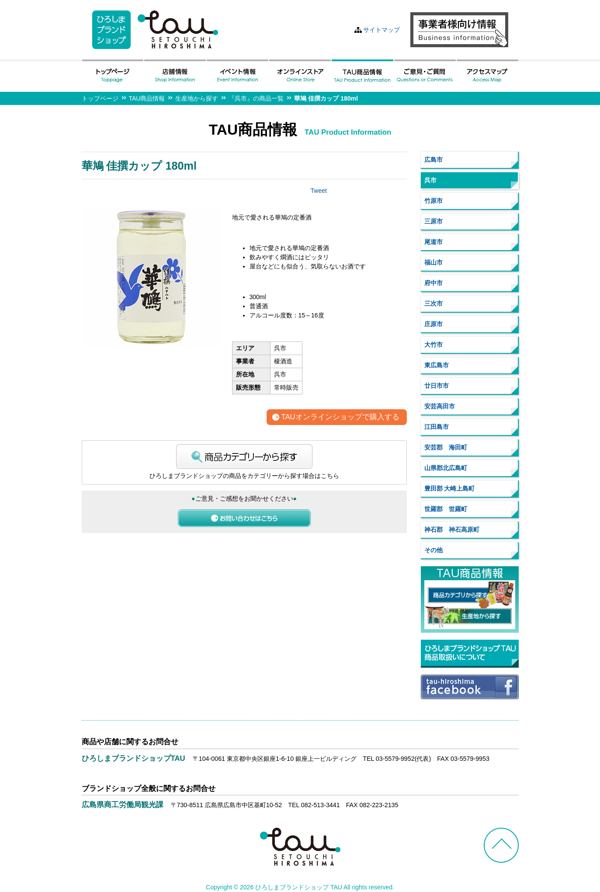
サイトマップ (381, 29)
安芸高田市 (439, 406)
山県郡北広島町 (445, 467)
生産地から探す (196, 98)
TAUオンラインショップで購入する (340, 417)
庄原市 (433, 324)
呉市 (430, 180)
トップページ (100, 98)
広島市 (433, 159)
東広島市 (436, 365)
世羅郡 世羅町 (445, 508)
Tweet (319, 190)
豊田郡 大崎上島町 (449, 488)
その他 (433, 550)
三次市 (433, 303)
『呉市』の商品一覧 (256, 98)
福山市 (433, 262)
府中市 (433, 282)
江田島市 (436, 426)
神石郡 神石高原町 (451, 529)
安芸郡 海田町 (445, 447)
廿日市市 (436, 385)
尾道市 (433, 241)
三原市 (433, 221)
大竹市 (433, 344)
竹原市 (433, 200)
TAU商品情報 (147, 98)
